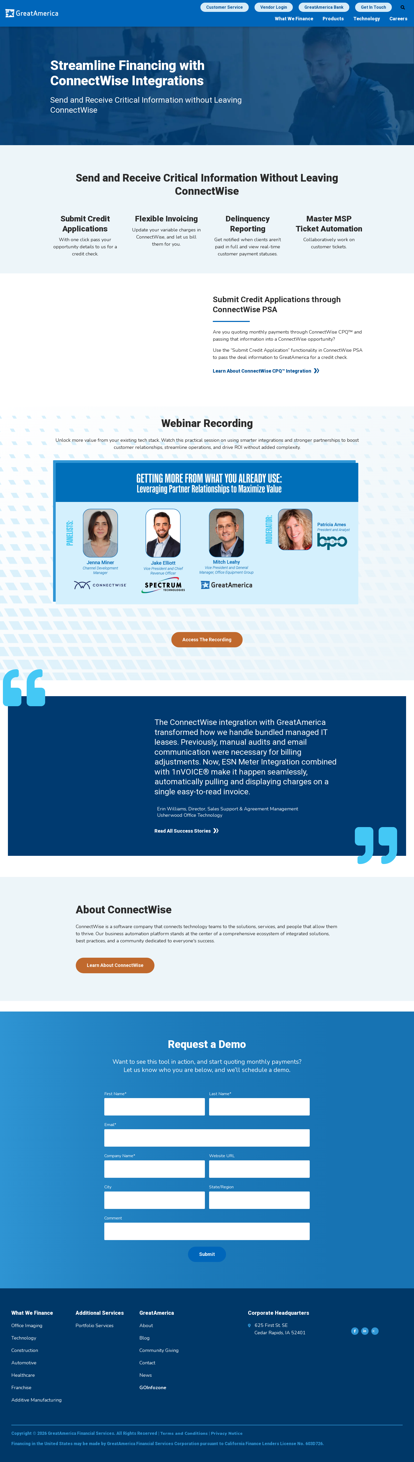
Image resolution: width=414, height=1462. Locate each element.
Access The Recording (207, 639)
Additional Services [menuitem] (100, 1313)
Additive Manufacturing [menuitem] (36, 1400)
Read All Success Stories (182, 831)
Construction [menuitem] (24, 1350)
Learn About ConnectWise (115, 965)
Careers (398, 18)
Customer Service (224, 7)
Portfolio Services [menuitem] (95, 1325)
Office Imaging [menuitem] (27, 1325)
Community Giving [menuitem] (159, 1350)
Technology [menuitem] (23, 1338)
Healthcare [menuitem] (23, 1375)
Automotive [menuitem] (23, 1363)
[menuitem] (152, 1387)
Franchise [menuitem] (21, 1387)
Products (333, 18)
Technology (366, 18)
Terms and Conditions (184, 1433)
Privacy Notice (227, 1433)
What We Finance (294, 18)
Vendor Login (273, 7)
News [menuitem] (145, 1375)
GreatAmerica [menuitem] (156, 1313)
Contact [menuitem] (147, 1363)
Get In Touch (373, 7)
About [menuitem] (146, 1325)
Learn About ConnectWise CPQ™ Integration (262, 371)
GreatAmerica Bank (324, 7)
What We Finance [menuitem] (32, 1313)
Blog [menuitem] (144, 1338)
